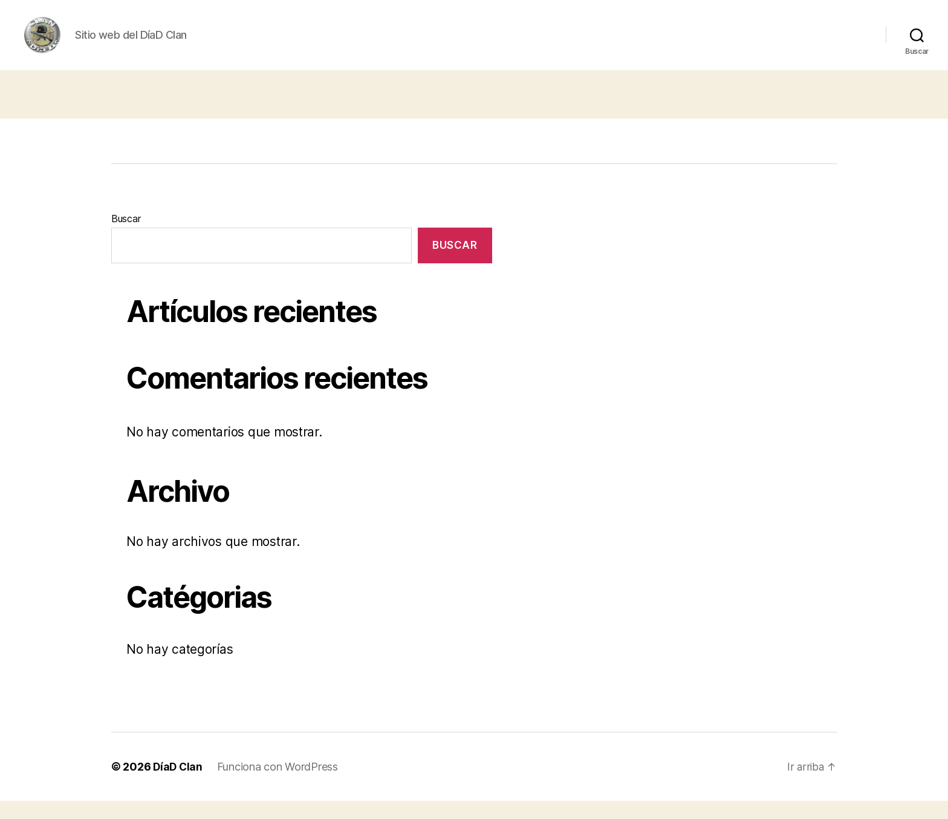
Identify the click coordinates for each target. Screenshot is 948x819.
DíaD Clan (178, 784)
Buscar (125, 237)
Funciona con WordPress (279, 784)
